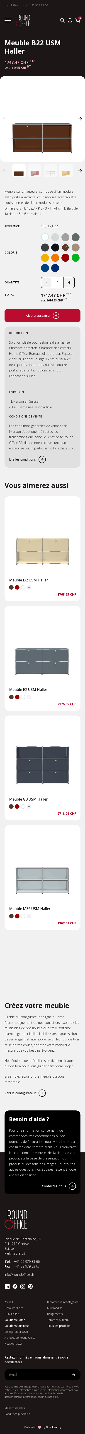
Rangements (55, 1314)
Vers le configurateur (20, 1093)
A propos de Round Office (20, 1338)
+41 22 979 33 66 (37, 5)
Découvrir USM (14, 1308)
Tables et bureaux (58, 1320)
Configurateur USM (16, 1332)
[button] (5, 119)
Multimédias (54, 1308)
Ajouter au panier (42, 315)
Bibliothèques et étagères (62, 1302)
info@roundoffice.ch (19, 1274)
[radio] (45, 237)
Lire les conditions (22, 459)
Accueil (9, 1302)
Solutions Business (17, 1326)
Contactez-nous (54, 1186)
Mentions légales (15, 1408)
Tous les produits (58, 1326)
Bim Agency (53, 1427)
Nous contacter (13, 1344)
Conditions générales (17, 1414)
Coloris (11, 252)
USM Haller (12, 1314)
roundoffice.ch (13, 5)
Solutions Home (15, 1320)
